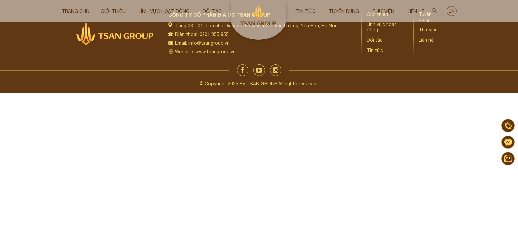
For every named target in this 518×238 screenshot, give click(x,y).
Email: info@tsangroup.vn (202, 43)
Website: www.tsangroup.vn (205, 51)
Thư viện (383, 11)
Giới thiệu (113, 11)
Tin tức (305, 11)
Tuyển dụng (344, 11)
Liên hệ (416, 11)
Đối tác (212, 11)
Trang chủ (75, 11)
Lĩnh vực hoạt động (164, 11)
